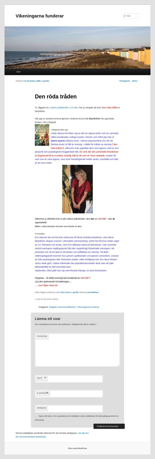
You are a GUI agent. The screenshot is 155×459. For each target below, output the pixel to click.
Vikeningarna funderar (40, 15)
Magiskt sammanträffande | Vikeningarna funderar (74, 307)
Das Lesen (65, 292)
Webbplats (41, 408)
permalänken (93, 292)
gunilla (46, 81)
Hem (18, 72)
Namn (41, 378)
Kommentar (42, 336)
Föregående (123, 81)
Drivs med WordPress (77, 448)
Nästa (135, 81)
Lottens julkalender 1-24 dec (63, 107)
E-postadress (43, 393)
